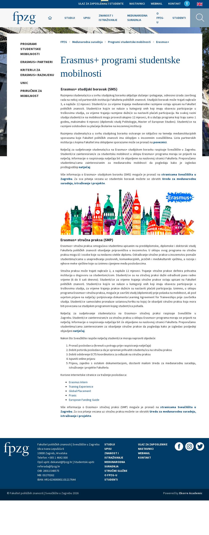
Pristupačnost (187, 3)
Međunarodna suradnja (137, 18)
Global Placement (80, 391)
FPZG (63, 42)
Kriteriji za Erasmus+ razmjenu (37, 72)
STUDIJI (109, 444)
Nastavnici (137, 3)
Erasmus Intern (78, 382)
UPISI (108, 449)
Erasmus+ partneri (36, 62)
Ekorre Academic (190, 493)
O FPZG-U (110, 475)
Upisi (86, 18)
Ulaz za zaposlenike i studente (101, 3)
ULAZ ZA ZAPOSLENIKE (152, 444)
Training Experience (81, 386)
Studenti (179, 18)
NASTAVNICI (146, 449)
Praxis (72, 395)
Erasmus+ (162, 42)
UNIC (24, 83)
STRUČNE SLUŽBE (115, 471)
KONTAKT (144, 457)
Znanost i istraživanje (108, 18)
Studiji (69, 18)
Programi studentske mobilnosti (30, 49)
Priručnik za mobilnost (31, 93)
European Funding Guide (84, 400)
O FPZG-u (160, 18)
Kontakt (174, 3)
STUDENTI (111, 479)
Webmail (156, 3)
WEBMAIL (144, 453)
